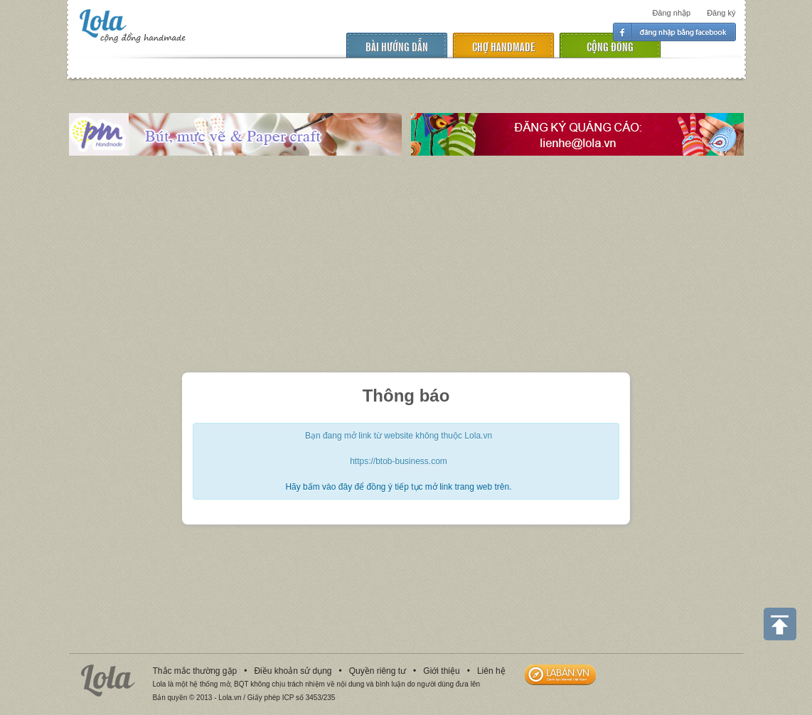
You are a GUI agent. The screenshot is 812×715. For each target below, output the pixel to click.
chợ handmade (503, 46)
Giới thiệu (441, 671)
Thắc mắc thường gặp (195, 671)
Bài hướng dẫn (396, 46)
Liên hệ (491, 671)
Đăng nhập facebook (674, 32)
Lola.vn (108, 681)
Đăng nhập (671, 13)
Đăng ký (721, 13)
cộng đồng (610, 46)
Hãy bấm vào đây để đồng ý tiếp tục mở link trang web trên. (398, 487)
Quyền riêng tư (377, 671)
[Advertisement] (406, 265)
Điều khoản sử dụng (292, 671)
